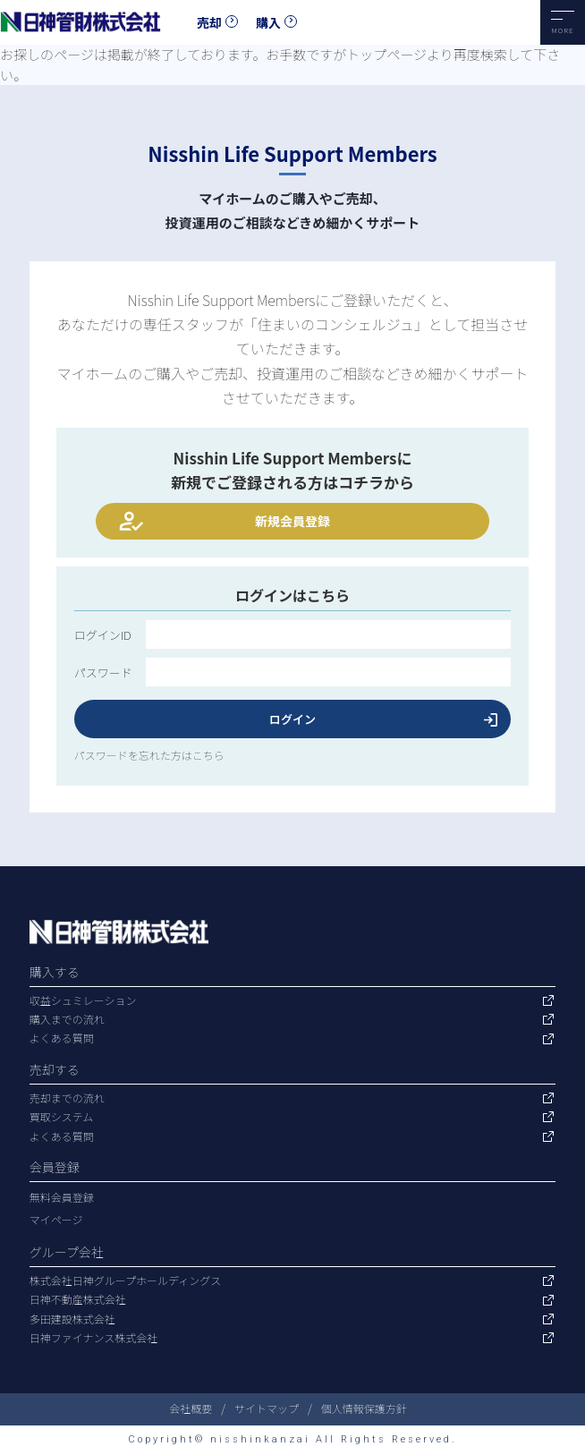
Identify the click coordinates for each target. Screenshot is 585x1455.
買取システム (62, 1116)
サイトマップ (266, 1408)
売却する (55, 1069)
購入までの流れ (67, 1019)
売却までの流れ (67, 1098)
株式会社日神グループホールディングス (125, 1280)
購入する (55, 972)
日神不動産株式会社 (78, 1299)
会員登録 (55, 1167)
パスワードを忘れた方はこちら (149, 754)
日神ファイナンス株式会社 (94, 1338)
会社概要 (190, 1408)
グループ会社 (67, 1252)
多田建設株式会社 (72, 1319)
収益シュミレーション (83, 1000)
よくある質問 (62, 1038)
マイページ (56, 1219)
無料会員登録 (62, 1196)
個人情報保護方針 (364, 1408)
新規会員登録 (292, 521)
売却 (209, 22)
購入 (268, 22)
